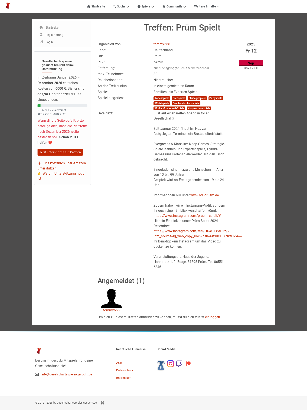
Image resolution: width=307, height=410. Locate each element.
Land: (102, 50)
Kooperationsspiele (199, 108)
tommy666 (162, 44)
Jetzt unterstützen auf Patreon (60, 152)
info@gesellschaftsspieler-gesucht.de (67, 374)
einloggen (212, 317)
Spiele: (103, 92)
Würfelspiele (162, 103)
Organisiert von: (110, 44)
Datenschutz (124, 370)
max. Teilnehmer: (111, 74)
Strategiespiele (197, 98)
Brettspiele (179, 98)
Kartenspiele (162, 98)
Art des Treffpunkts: (113, 86)
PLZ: (101, 62)
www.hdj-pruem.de (204, 195)
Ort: (100, 56)
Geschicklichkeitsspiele (186, 103)
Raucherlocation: (110, 80)
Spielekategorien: (111, 98)
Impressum (123, 377)
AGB (119, 363)
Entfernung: (106, 68)
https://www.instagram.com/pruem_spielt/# (187, 216)
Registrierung (54, 34)
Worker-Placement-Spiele (169, 108)
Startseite (96, 6)
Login (49, 42)
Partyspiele (215, 98)
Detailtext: (105, 113)
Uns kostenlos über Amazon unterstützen (62, 165)
